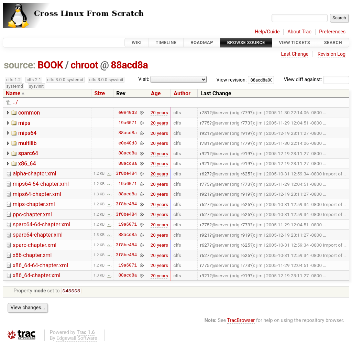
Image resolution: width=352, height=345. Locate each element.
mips (24, 123)
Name (13, 93)
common (29, 112)
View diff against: (316, 80)
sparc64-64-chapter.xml (41, 224)
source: (20, 65)
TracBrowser (241, 321)
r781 (205, 112)
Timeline (166, 42)
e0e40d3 (127, 112)
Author (182, 93)
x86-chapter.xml (32, 255)
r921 (205, 133)
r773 (245, 123)
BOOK (50, 65)
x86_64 (27, 163)
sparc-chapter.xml (34, 245)
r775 (205, 123)
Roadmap (201, 42)
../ (15, 102)
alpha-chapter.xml (34, 173)
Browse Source (246, 42)
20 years (159, 112)
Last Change (294, 54)
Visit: (143, 79)
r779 (245, 112)
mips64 (27, 133)
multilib (27, 143)
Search (333, 42)
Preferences (332, 32)
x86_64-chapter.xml (36, 275)
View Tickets (294, 42)
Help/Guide (267, 32)
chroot (84, 65)
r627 (205, 173)
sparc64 (28, 153)
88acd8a (129, 65)
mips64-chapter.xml (37, 194)
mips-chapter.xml (34, 204)
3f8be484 (126, 174)
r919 (245, 133)
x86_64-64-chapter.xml (40, 265)
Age (156, 93)
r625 (245, 173)
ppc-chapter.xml (32, 214)
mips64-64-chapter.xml (41, 184)
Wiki (137, 42)
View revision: (232, 80)
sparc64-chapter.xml (38, 234)
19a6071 (127, 123)
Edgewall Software (76, 339)
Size (99, 93)
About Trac (299, 32)
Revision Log (332, 54)
